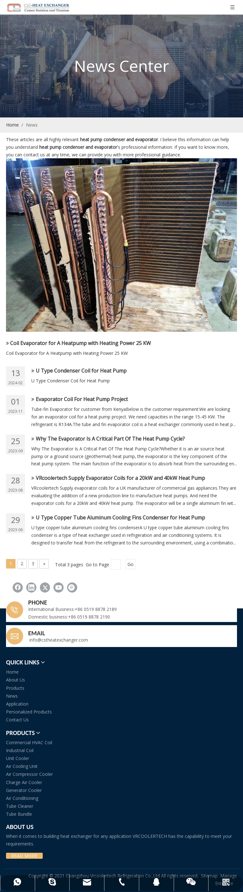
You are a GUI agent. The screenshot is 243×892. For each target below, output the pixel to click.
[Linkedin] (31, 587)
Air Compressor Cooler (29, 774)
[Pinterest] (72, 587)
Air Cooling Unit (22, 766)
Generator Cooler (24, 790)
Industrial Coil (20, 750)
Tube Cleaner (19, 806)
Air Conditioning (22, 798)
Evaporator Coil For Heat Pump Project (82, 399)
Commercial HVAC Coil (29, 742)
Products (15, 688)
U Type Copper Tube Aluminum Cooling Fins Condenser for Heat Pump (120, 517)
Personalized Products (29, 712)
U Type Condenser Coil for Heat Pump (81, 370)
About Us (15, 680)
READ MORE (24, 856)
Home (12, 672)
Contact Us (17, 720)
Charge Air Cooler (24, 782)
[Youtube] (58, 587)
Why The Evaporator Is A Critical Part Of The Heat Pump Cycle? (110, 438)
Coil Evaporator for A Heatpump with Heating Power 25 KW (80, 343)
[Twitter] (45, 587)
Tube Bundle (19, 814)
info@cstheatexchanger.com (58, 640)
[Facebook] (18, 587)
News (12, 696)
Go (131, 564)
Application (17, 704)
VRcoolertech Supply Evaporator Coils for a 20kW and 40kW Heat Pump (120, 477)
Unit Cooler (17, 758)
